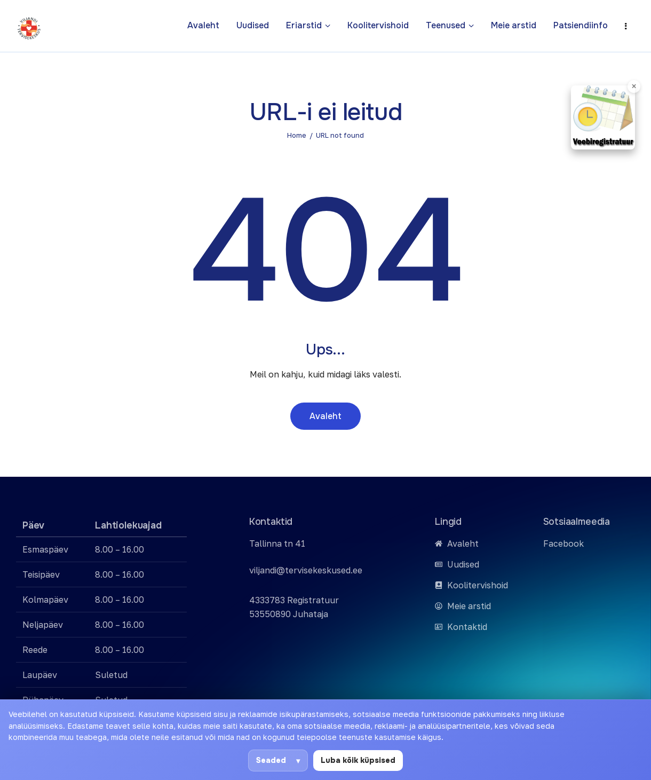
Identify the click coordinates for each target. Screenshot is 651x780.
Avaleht (325, 416)
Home (296, 135)
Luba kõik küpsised (358, 760)
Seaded (271, 760)
